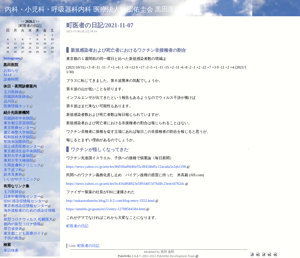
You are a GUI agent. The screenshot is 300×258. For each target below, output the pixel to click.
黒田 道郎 (167, 252)
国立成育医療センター (23, 146)
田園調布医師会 (18, 97)
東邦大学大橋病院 (20, 160)
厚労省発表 (14, 229)
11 (7, 43)
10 (52, 39)
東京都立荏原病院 (20, 123)
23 (44, 47)
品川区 (10, 101)
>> (38, 21)
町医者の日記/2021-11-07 (99, 25)
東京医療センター (20, 128)
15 (37, 43)
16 (44, 43)
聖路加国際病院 (18, 142)
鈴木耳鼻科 (14, 174)
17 (52, 43)
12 (15, 43)
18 (7, 47)
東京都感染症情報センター (27, 206)
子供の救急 (14, 238)
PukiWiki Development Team (177, 256)
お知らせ (11, 70)
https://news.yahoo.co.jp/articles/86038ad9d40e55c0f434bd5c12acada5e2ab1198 (127, 167)
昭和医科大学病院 (20, 137)
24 (52, 47)
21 (30, 47)
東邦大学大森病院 (20, 156)
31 (52, 51)
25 (7, 51)
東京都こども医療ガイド (25, 233)
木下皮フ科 (14, 170)
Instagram (13, 58)
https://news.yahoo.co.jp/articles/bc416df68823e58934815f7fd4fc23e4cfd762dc (127, 184)
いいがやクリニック (22, 179)
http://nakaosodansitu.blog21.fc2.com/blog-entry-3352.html (112, 201)
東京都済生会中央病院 (23, 151)
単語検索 (11, 250)
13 (22, 43)
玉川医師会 (14, 92)
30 (44, 51)
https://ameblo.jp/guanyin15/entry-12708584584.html (107, 209)
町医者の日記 (77, 226)
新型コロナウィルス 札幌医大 (29, 219)
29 (37, 51)
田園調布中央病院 (20, 118)
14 (30, 43)
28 (30, 51)
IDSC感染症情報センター (26, 201)
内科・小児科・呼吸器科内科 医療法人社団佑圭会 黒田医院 (93, 9)
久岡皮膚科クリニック (23, 165)
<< (22, 21)
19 (15, 47)
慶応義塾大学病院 (20, 132)
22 (37, 47)
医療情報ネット (18, 106)
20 (22, 47)
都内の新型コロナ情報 (23, 224)
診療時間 (11, 79)
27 (22, 51)
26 (15, 51)
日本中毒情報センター (23, 196)
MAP (8, 75)
